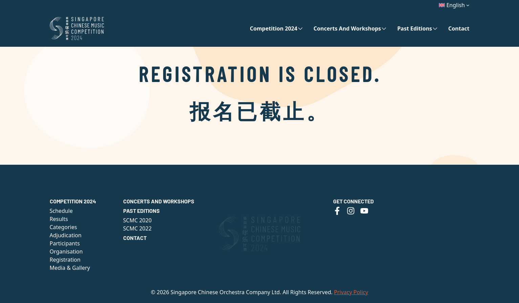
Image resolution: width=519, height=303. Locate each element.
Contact (458, 28)
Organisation (66, 251)
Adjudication (66, 235)
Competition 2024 (273, 28)
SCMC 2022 (137, 228)
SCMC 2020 (137, 220)
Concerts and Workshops (347, 28)
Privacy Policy (351, 292)
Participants (65, 243)
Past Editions (414, 28)
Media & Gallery (70, 267)
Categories (63, 227)
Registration (65, 259)
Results (59, 219)
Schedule (61, 211)
